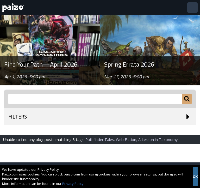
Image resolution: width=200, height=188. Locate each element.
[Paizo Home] (14, 8)
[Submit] (187, 99)
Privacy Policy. (73, 183)
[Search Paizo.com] (95, 99)
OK (195, 177)
